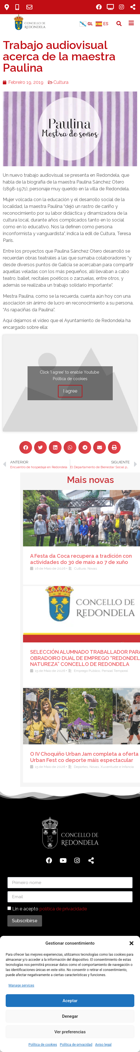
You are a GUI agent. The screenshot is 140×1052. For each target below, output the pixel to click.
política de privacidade (63, 909)
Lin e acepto (49, 909)
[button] (131, 943)
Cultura (54, 82)
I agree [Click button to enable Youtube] (64, 391)
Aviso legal (103, 1045)
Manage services (21, 985)
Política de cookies (42, 1045)
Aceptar (70, 1000)
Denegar (70, 1016)
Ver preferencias (69, 1031)
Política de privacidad (76, 1045)
